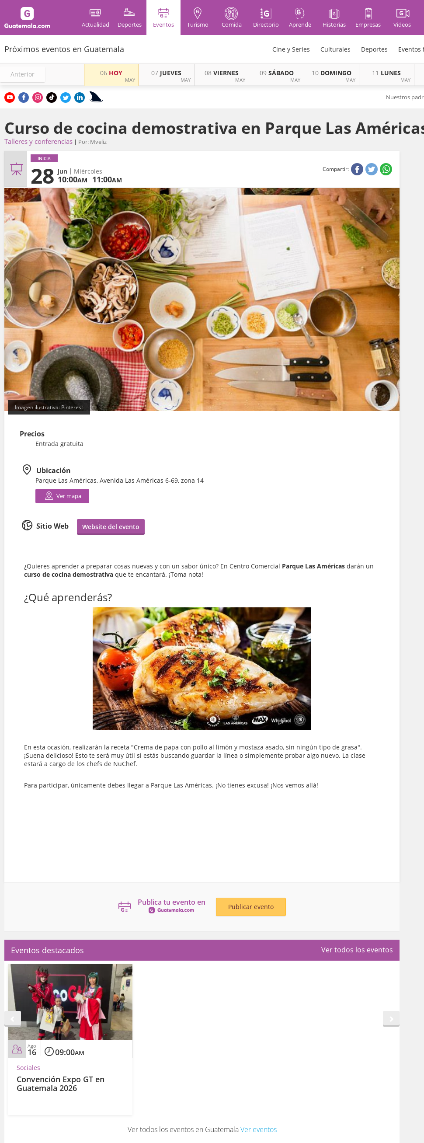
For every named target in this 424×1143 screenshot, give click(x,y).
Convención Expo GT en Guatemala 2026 (60, 1083)
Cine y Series (291, 49)
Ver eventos (258, 1129)
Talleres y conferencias (38, 141)
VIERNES (222, 73)
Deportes (374, 49)
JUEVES (166, 73)
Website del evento (110, 527)
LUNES (386, 73)
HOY (111, 73)
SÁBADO (277, 73)
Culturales (335, 49)
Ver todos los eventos (357, 950)
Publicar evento (251, 907)
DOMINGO (331, 73)
